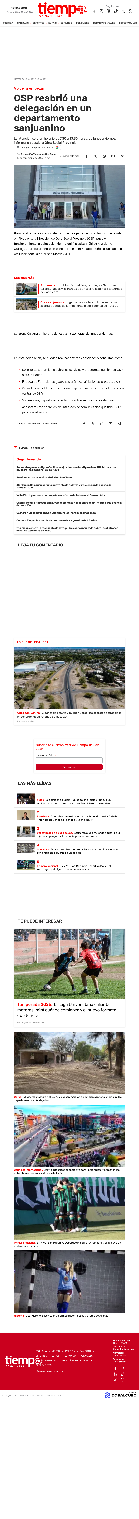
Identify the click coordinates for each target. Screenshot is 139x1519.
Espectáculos (128, 23)
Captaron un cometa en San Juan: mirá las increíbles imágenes (56, 512)
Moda (86, 1360)
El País (52, 23)
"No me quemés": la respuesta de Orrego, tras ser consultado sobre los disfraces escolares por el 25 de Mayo (67, 529)
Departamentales (104, 23)
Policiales (82, 23)
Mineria (56, 1351)
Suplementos (44, 1365)
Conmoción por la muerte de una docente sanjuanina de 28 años (56, 520)
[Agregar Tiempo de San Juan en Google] (37, 147)
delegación (37, 447)
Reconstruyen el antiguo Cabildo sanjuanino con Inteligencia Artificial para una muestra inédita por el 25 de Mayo (66, 468)
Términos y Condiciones (47, 1371)
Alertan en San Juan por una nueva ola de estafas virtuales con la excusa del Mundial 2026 (64, 486)
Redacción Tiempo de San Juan (38, 154)
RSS (63, 1371)
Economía (41, 1351)
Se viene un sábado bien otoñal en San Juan (44, 477)
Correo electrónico (46, 755)
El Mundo (66, 23)
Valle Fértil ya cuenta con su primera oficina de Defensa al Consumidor (60, 495)
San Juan (23, 23)
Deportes (38, 23)
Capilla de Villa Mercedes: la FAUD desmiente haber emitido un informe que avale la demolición (69, 504)
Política (8, 23)
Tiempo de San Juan (24, 79)
